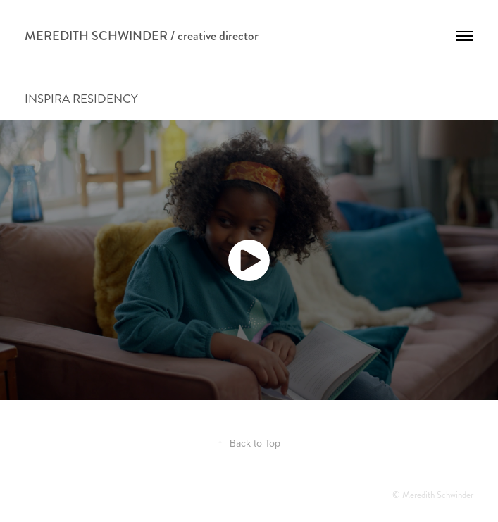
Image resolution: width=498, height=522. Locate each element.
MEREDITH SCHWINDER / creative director (142, 36)
